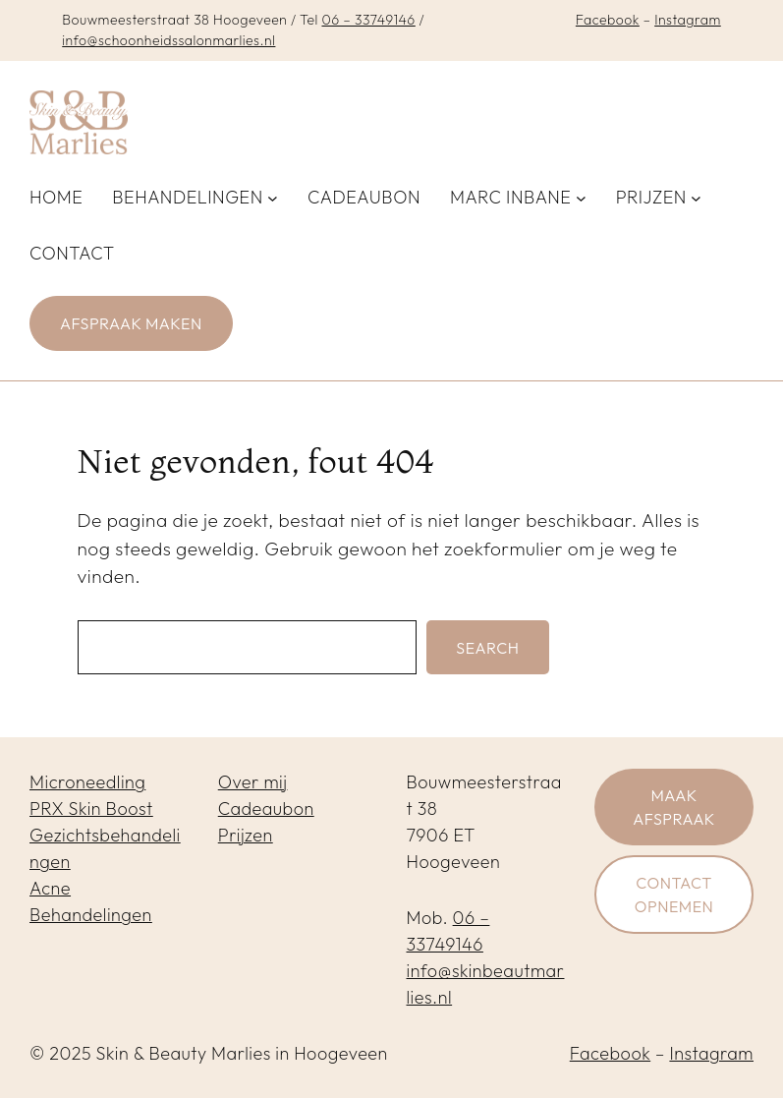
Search (487, 648)
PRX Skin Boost (91, 808)
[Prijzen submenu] (696, 197)
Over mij (253, 782)
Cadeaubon (266, 808)
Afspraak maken (131, 323)
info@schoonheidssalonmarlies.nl (168, 40)
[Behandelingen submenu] (272, 197)
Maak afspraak (674, 807)
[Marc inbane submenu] (581, 197)
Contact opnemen (674, 894)
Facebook (608, 20)
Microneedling (87, 782)
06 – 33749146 (368, 20)
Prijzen (245, 835)
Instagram (687, 20)
